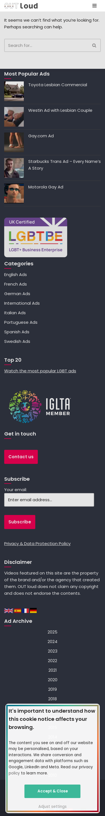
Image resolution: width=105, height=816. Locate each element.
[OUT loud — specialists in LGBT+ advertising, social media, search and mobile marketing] (21, 6)
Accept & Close (53, 791)
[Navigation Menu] (94, 5)
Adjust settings (52, 806)
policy (14, 773)
